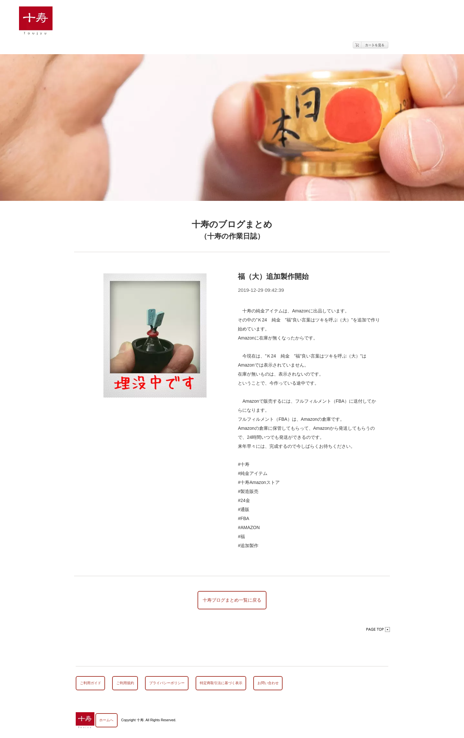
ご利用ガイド (90, 683)
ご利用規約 (125, 683)
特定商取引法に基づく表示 (221, 683)
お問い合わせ (268, 683)
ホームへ (106, 720)
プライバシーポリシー (167, 683)
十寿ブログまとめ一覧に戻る (232, 600)
